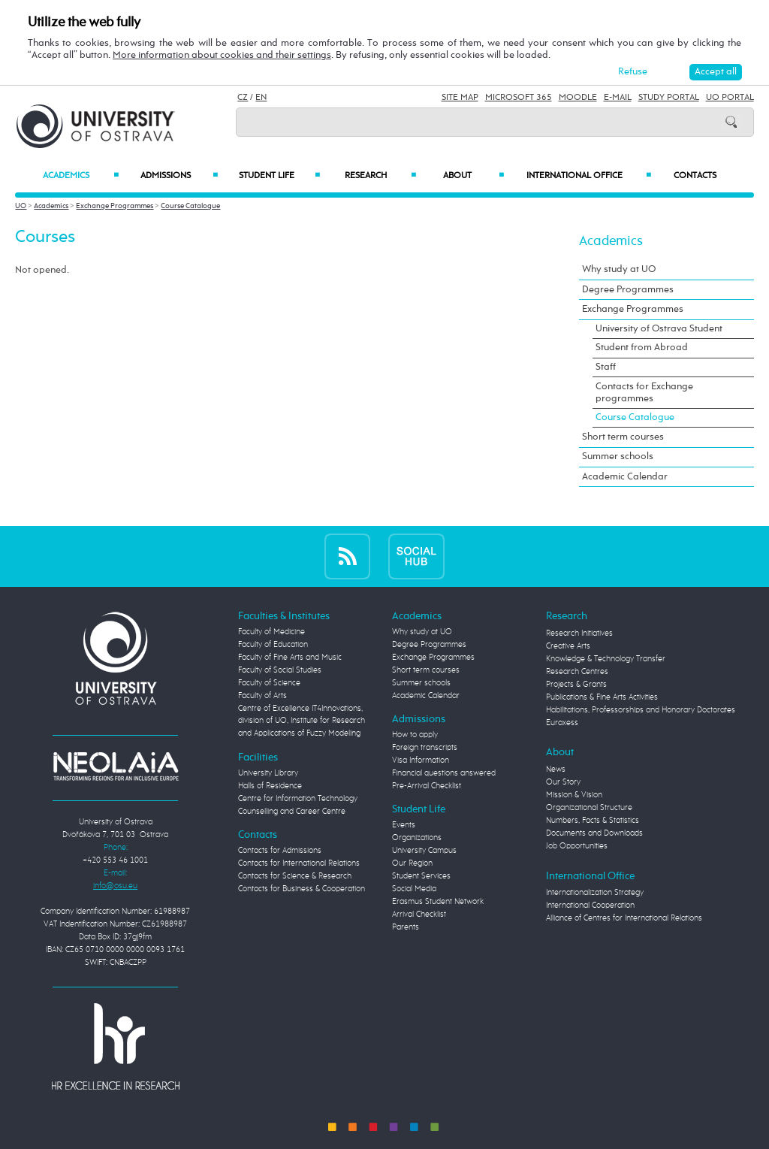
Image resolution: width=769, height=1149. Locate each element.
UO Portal (730, 97)
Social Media (414, 888)
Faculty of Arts (262, 695)
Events (403, 825)
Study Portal (668, 97)
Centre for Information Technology (297, 798)
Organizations (417, 837)
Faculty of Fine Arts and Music (290, 657)
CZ (242, 97)
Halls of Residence (270, 786)
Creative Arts (568, 646)
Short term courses (623, 437)
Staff (606, 367)
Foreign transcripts (424, 747)
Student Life (280, 175)
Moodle (578, 97)
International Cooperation (590, 905)
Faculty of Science (269, 683)
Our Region (412, 863)
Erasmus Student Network (438, 901)
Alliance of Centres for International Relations (624, 918)
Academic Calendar (625, 477)
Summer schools (617, 456)
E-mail (618, 97)
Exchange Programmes (114, 206)
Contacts (695, 175)
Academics (81, 175)
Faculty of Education (273, 644)
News (555, 769)
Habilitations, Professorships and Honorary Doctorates (640, 710)
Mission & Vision (574, 795)
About (473, 175)
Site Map (460, 97)
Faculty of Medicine (271, 631)
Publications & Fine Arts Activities (602, 697)
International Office (588, 175)
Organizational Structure (589, 807)
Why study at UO (619, 269)
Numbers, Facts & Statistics (592, 820)
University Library (268, 773)
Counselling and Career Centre (291, 811)
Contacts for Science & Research (294, 876)
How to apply (415, 734)
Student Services (421, 876)
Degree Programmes (628, 290)
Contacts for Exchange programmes (644, 393)
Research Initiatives (579, 633)
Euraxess (562, 722)
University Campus (424, 850)
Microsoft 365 (518, 97)
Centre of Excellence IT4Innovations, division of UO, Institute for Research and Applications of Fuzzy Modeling (301, 721)
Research (380, 175)
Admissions (179, 175)
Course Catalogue (190, 206)
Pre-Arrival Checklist (426, 786)
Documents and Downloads (594, 833)
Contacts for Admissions (279, 850)
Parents (405, 927)
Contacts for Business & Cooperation (301, 888)
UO (20, 206)
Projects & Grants (576, 684)
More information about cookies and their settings (222, 55)
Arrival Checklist (419, 914)
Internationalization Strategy (595, 892)
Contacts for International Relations (299, 863)
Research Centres (577, 671)
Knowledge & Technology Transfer (605, 659)
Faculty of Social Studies (279, 670)
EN (261, 97)
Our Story (563, 782)
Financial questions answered (444, 773)
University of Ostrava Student (659, 329)
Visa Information (420, 760)
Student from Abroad (642, 347)
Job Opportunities (577, 846)
